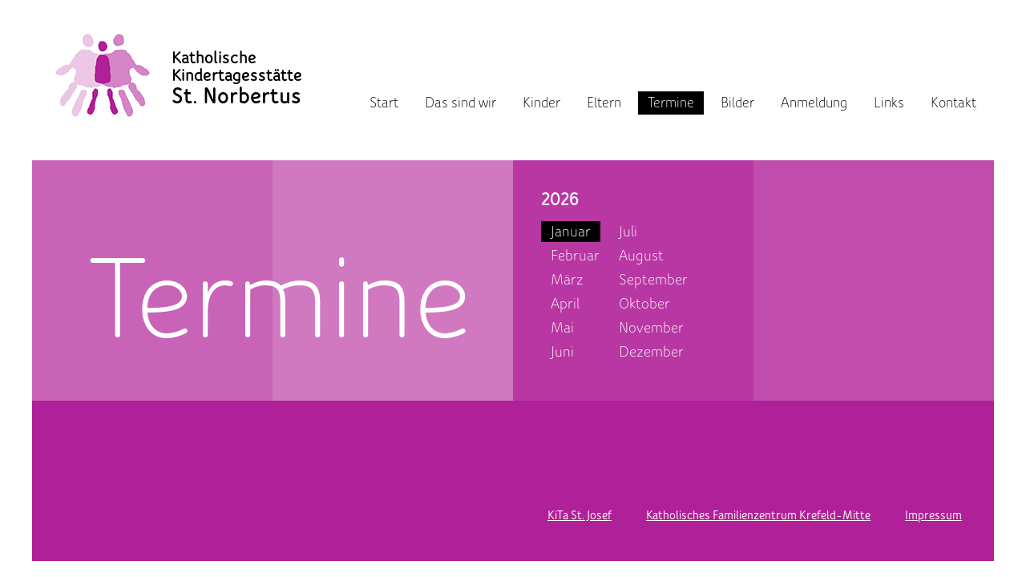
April (565, 304)
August (641, 256)
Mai (562, 328)
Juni (562, 352)
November (651, 328)
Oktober (644, 304)
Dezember (651, 352)
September (653, 280)
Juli (628, 232)
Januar (571, 232)
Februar (575, 256)
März (567, 280)
